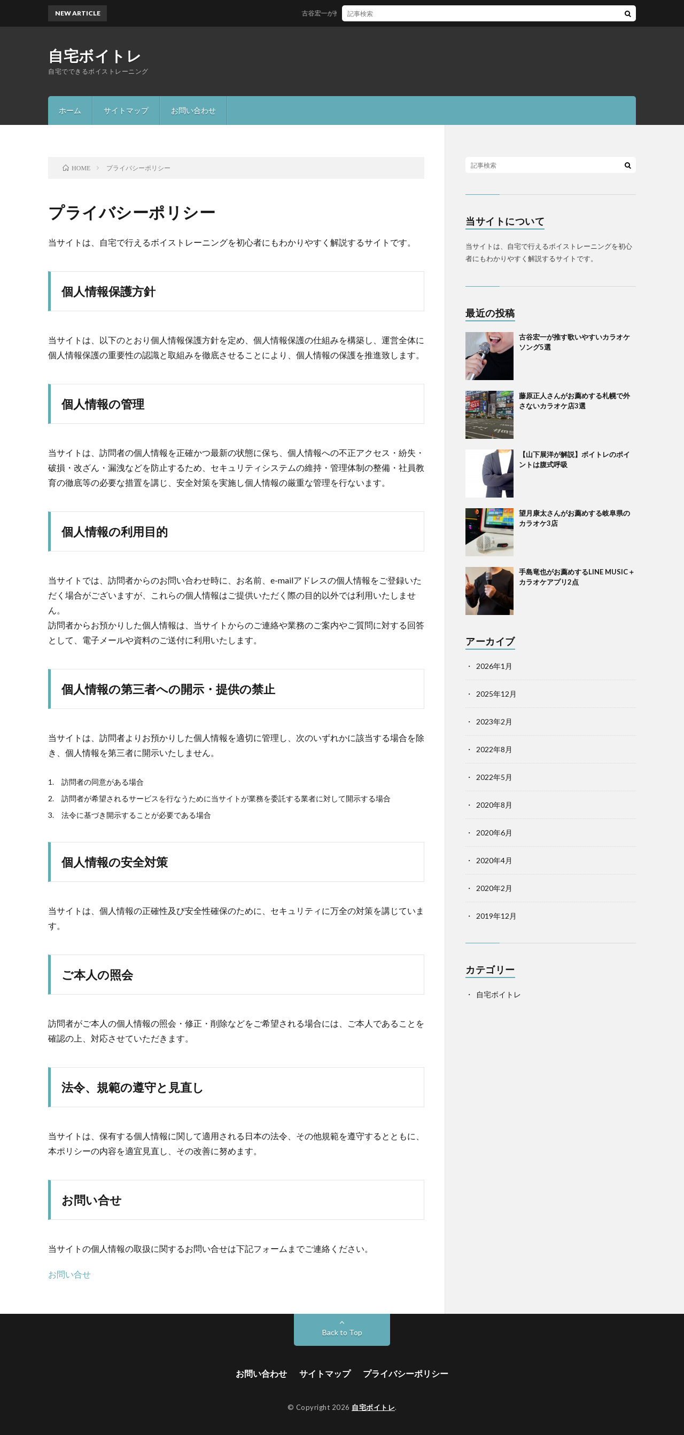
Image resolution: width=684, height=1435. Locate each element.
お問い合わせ (193, 110)
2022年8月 (494, 749)
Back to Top (342, 1332)
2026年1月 (494, 666)
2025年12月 (496, 693)
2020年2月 (494, 888)
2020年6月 (494, 832)
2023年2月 (494, 721)
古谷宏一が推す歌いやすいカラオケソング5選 (374, 13)
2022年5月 (494, 777)
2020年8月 (494, 804)
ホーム (70, 110)
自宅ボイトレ (95, 55)
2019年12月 (496, 915)
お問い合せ (69, 1274)
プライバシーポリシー (405, 1373)
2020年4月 (494, 860)
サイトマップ (126, 110)
